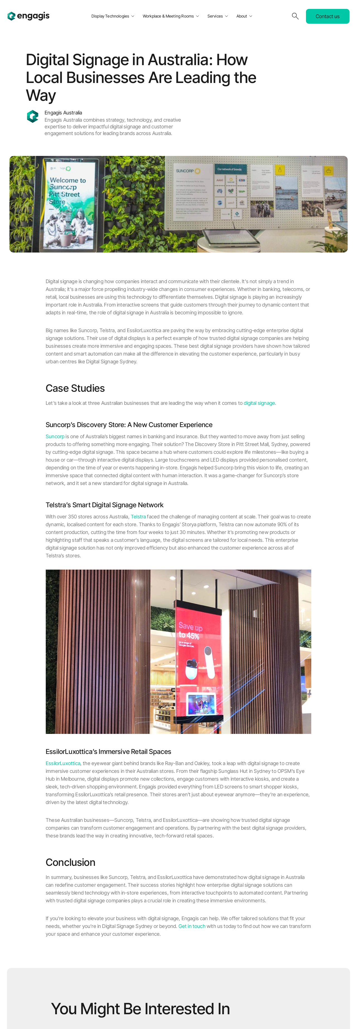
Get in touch (192, 926)
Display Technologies (110, 16)
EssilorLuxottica (63, 763)
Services (215, 16)
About (242, 16)
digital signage (259, 403)
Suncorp (55, 436)
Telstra (138, 517)
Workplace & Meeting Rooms (168, 16)
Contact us (328, 16)
